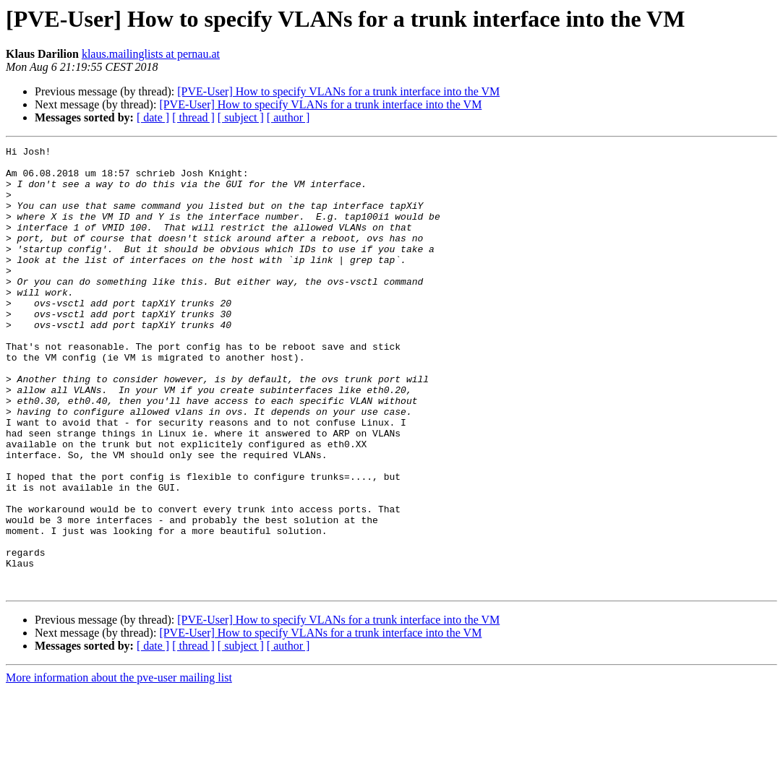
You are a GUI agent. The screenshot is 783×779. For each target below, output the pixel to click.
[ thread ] (193, 117)
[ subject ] (241, 117)
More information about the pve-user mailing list (119, 766)
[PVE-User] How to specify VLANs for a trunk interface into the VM (338, 91)
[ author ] (288, 117)
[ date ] (153, 117)
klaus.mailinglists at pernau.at (151, 54)
